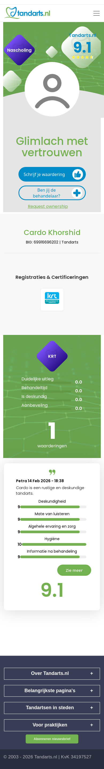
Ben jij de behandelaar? (57, 193)
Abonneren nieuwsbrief (52, 739)
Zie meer (74, 570)
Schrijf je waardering (53, 174)
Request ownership (48, 206)
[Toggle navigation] (96, 13)
